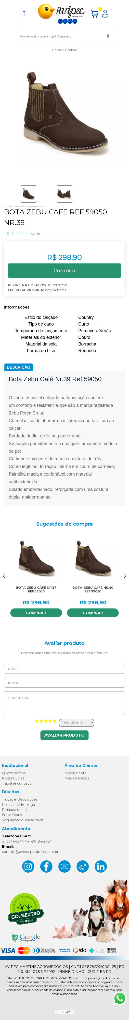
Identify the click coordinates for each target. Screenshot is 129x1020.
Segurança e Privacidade (23, 820)
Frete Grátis (12, 815)
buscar (107, 36)
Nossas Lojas (13, 778)
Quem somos (14, 773)
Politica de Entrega (18, 804)
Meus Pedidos (76, 778)
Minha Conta (75, 773)
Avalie (35, 234)
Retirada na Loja (15, 810)
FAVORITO (57, 537)
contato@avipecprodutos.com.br (30, 851)
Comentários (64, 703)
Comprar (36, 612)
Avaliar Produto (64, 735)
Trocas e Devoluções (20, 799)
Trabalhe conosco (17, 783)
